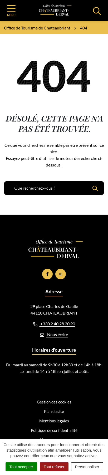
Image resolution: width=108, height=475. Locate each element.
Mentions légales (54, 420)
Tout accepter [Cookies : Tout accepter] (21, 466)
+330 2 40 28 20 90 (54, 323)
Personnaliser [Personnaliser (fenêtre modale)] (87, 466)
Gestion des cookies (54, 402)
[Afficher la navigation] (11, 10)
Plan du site (54, 411)
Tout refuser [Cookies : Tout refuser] (54, 466)
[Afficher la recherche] (97, 10)
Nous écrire (54, 334)
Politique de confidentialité (54, 430)
